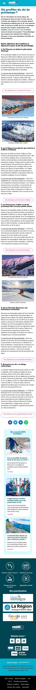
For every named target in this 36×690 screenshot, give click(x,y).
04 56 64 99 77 (24, 662)
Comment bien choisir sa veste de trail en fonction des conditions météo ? (17, 537)
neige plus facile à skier (16, 30)
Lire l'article (10, 471)
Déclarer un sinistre (13, 684)
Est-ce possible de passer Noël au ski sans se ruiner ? (18, 459)
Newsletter (25, 687)
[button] (4, 3)
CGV (29, 678)
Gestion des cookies (13, 687)
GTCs (10, 681)
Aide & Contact (12, 662)
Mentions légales (20, 678)
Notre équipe (25, 684)
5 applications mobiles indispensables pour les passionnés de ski (16, 500)
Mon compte (9, 678)
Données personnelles (21, 681)
